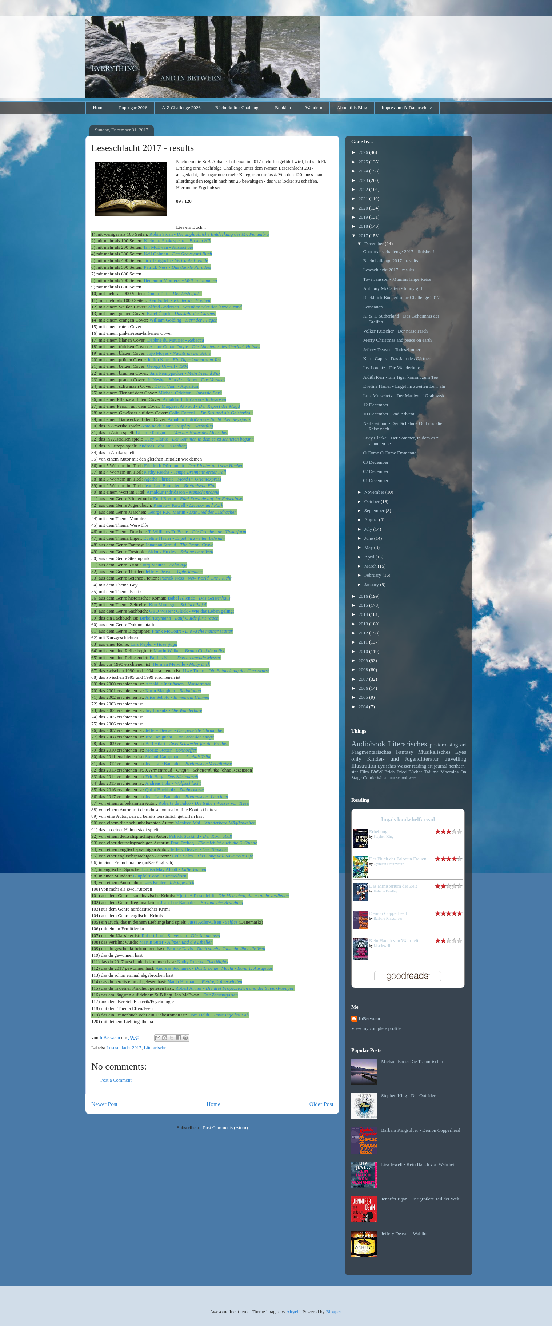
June (369, 538)
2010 (364, 651)
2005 (364, 697)
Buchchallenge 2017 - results (390, 260)
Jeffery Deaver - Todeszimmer (391, 349)
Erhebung (378, 831)
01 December (375, 480)
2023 (364, 180)
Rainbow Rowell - (188, 505)
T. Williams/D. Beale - (197, 531)
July (368, 529)
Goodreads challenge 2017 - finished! (398, 251)
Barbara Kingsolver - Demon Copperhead (420, 1130)
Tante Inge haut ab (231, 1015)
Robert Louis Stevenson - (180, 935)
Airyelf (293, 1311)
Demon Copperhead (388, 913)
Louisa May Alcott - (174, 869)
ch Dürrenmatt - (193, 465)
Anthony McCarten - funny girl (392, 288)
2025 (364, 161)
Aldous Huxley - (180, 551)
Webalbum (386, 778)
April (370, 557)
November (374, 492)
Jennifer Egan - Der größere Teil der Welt (420, 1199)
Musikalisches (434, 752)
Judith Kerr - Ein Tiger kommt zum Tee (400, 377)
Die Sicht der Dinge (195, 737)
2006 (364, 688)
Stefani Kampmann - (178, 756)
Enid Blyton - (198, 498)
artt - (173, 293)
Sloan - (209, 234)
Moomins (449, 772)
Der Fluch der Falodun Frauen (397, 858)
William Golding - (183, 320)
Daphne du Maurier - (175, 340)
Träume (431, 772)
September (375, 510)
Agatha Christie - (182, 479)
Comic (369, 777)
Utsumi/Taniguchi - (182, 432)
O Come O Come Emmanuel (390, 452)
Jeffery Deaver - (174, 571)
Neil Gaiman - (178, 253)
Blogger (333, 1311)
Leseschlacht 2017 (124, 1047)
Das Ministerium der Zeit (393, 886)
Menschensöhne (204, 492)
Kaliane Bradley (385, 891)
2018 (364, 226)
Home (99, 107)
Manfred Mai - (215, 822)
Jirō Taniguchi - (160, 737)
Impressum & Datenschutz (406, 107)
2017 (364, 235)
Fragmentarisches (371, 752)
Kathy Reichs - (185, 472)
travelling (455, 759)
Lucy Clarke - (199, 439)
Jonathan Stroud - (179, 544)
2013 (364, 623)
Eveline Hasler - (184, 538)
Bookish (283, 107)
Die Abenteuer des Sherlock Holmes (226, 346)
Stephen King (384, 837)
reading (419, 766)
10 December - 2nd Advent (388, 414)
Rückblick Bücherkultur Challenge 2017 (401, 297)
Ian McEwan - (168, 247)
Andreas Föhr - (163, 446)
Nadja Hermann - (205, 981)
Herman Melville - (181, 664)
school (401, 778)
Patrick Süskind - (200, 836)
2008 (364, 669)
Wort (412, 778)
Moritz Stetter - (170, 750)
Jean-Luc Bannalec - (180, 485)
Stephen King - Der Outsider (408, 1095)
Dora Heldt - (200, 1015)
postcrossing (444, 744)
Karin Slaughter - (173, 690)
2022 (364, 189)
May (369, 547)
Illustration (363, 765)
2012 (364, 633)
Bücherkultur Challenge (238, 107)
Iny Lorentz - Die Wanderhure (391, 367)
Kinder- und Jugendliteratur (403, 759)
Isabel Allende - (199, 598)
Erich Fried (395, 772)
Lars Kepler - (154, 644)
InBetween (369, 1018)
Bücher (415, 772)
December (374, 243)
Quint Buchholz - (174, 789)
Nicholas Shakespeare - (177, 240)
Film (364, 772)
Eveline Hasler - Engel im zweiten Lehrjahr (404, 386)
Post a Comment (116, 1080)
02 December (375, 471)
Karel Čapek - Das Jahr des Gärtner (396, 358)
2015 (364, 605)
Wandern (314, 107)
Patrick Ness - (195, 578)
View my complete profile (376, 1028)
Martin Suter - (175, 942)
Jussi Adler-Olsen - (212, 922)
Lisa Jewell (382, 946)
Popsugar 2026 (133, 107)
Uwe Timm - (226, 670)
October (372, 501)
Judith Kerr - (183, 359)
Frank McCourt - (192, 631)
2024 (364, 171)
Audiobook (368, 744)
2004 (364, 706)
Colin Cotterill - (211, 412)
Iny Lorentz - (173, 710)
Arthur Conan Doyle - (170, 346)
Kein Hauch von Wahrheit (394, 940)
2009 (364, 660)
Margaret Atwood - (200, 406)
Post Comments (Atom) (225, 1127)
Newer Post (104, 1104)
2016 (364, 596)
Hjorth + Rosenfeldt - (232, 895)
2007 (364, 679)
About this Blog (352, 107)
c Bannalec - (188, 763)
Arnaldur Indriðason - (194, 399)
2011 (364, 642)
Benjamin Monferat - (180, 280)
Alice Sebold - (177, 697)
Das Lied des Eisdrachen (212, 512)
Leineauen (373, 307)
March (371, 566)
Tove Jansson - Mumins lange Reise (397, 279)
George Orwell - (167, 366)
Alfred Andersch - (195, 307)
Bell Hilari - (187, 743)
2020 (364, 208)
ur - (234, 988)
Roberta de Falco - (204, 803)
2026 (364, 152)
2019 (364, 217)
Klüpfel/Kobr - (160, 876)
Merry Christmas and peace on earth (397, 340)
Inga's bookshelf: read (408, 819)
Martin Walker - (189, 650)
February (373, 575)
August (371, 519)
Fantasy (405, 752)
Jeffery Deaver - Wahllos (404, 1233)
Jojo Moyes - (179, 353)
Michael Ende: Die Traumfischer (412, 1061)
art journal (437, 766)
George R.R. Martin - (168, 512)
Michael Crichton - (190, 392)
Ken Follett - (179, 300)
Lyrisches (387, 766)
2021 (364, 198)
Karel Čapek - (181, 313)
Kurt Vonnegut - (177, 604)
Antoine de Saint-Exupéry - (177, 426)
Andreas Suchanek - (214, 968)
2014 (364, 614)
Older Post (321, 1104)
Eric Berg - (171, 776)
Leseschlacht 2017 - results (388, 269)
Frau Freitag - (214, 842)
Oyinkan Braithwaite (389, 864)
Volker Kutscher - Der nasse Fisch (395, 331)
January (372, 584)
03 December (375, 462)
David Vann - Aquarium (176, 386)
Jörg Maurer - (164, 565)
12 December (375, 404)
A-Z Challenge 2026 (181, 107)
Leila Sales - (212, 856)
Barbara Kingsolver (388, 918)
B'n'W (377, 772)
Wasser (404, 766)
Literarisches (156, 1047)
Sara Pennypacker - (185, 373)
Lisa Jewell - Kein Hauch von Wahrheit (418, 1164)
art (463, 744)
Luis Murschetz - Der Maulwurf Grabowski (404, 395)
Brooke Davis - (216, 948)
